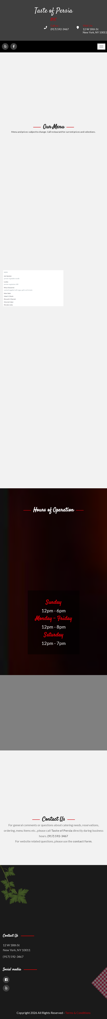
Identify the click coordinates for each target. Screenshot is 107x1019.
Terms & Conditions (78, 1012)
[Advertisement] (53, 88)
